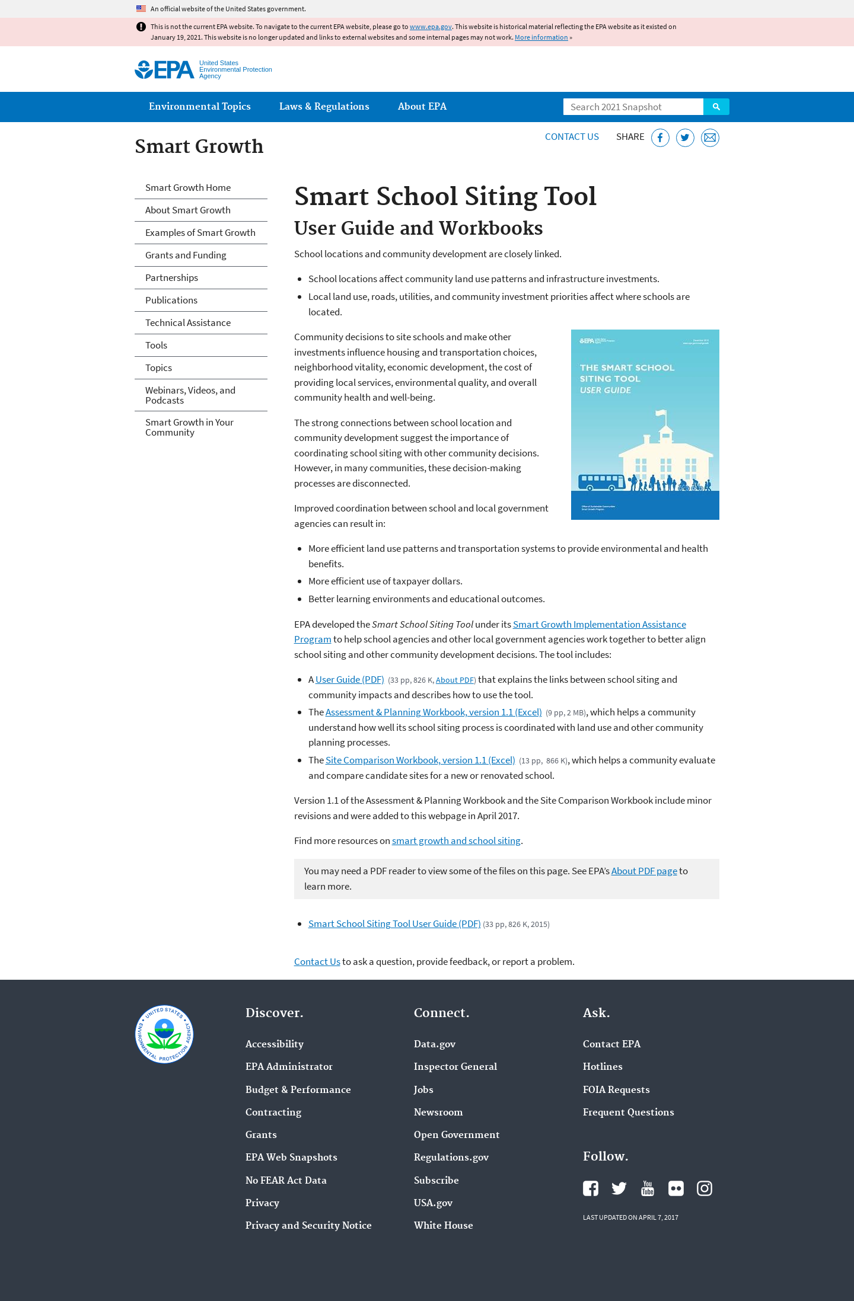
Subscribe (436, 1181)
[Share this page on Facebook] (660, 138)
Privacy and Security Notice (309, 1226)
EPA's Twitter (619, 1188)
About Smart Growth (188, 209)
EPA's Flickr (676, 1188)
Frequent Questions (628, 1113)
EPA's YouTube (647, 1188)
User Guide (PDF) (350, 679)
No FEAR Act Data (286, 1181)
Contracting (273, 1113)
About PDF (455, 680)
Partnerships (171, 277)
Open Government (457, 1135)
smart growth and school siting (456, 840)
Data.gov (434, 1045)
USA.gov (433, 1203)
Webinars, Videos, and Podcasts (190, 395)
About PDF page (644, 870)
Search (716, 106)
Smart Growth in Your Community (189, 427)
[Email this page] (710, 138)
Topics (158, 367)
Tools (156, 344)
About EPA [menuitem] (422, 107)
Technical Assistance (188, 322)
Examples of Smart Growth (200, 232)
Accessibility (275, 1045)
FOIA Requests (616, 1090)
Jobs (424, 1090)
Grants (261, 1135)
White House (443, 1226)
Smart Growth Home (188, 187)
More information (541, 37)
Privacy (262, 1203)
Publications (171, 299)
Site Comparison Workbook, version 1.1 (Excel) (420, 759)
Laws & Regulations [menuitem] (324, 107)
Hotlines (603, 1067)
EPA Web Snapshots (291, 1158)
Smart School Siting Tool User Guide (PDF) (394, 923)
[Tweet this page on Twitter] (685, 138)
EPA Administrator (289, 1067)
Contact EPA (611, 1045)
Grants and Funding (186, 254)
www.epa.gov (431, 26)
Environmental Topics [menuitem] (200, 107)
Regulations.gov (451, 1158)
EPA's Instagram (704, 1188)
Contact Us (572, 136)
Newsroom (438, 1113)
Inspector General (455, 1067)
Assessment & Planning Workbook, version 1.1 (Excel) (434, 711)
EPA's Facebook (590, 1188)
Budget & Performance (298, 1090)
